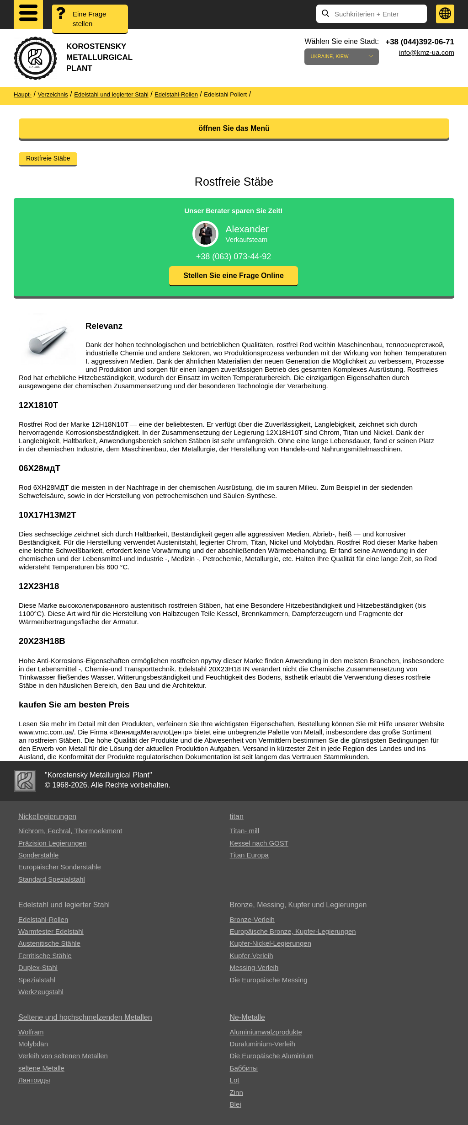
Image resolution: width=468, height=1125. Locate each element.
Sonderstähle (38, 855)
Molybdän (33, 1044)
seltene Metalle (41, 1068)
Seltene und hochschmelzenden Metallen (85, 1017)
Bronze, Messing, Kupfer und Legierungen (298, 905)
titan (237, 816)
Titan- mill (244, 831)
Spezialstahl (36, 980)
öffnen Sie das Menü (234, 128)
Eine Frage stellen (89, 18)
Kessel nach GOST (259, 843)
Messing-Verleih (254, 967)
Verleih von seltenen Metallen (63, 1056)
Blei (235, 1104)
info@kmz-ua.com (426, 52)
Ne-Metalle (247, 1017)
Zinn (236, 1092)
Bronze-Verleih (252, 919)
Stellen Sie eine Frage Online (233, 275)
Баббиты (244, 1068)
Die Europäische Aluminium (272, 1056)
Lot (234, 1080)
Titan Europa (249, 855)
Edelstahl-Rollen (43, 919)
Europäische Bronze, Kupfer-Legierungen (293, 931)
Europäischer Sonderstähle (59, 867)
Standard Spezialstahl (51, 879)
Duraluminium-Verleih (262, 1044)
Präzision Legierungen (52, 843)
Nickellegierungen (47, 816)
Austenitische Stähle (49, 943)
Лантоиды (34, 1080)
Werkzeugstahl (41, 992)
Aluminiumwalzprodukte (266, 1032)
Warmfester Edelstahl (51, 931)
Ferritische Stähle (45, 955)
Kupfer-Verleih (251, 955)
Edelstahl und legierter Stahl (64, 905)
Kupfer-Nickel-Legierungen (270, 943)
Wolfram (31, 1032)
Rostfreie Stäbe (48, 158)
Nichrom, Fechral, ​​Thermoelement (70, 831)
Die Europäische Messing (269, 980)
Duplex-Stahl (38, 967)
